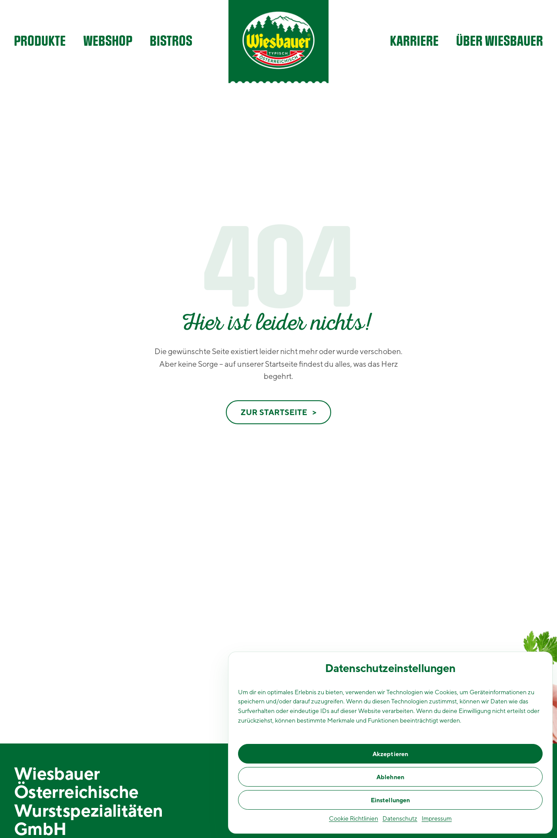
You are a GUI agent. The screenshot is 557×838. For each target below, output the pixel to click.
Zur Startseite (274, 412)
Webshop (107, 41)
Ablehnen (390, 777)
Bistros (171, 41)
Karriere (414, 41)
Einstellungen (390, 800)
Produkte (40, 41)
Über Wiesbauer (499, 41)
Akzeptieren (390, 753)
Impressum (437, 818)
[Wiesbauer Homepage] (278, 41)
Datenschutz (400, 818)
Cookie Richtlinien (353, 818)
